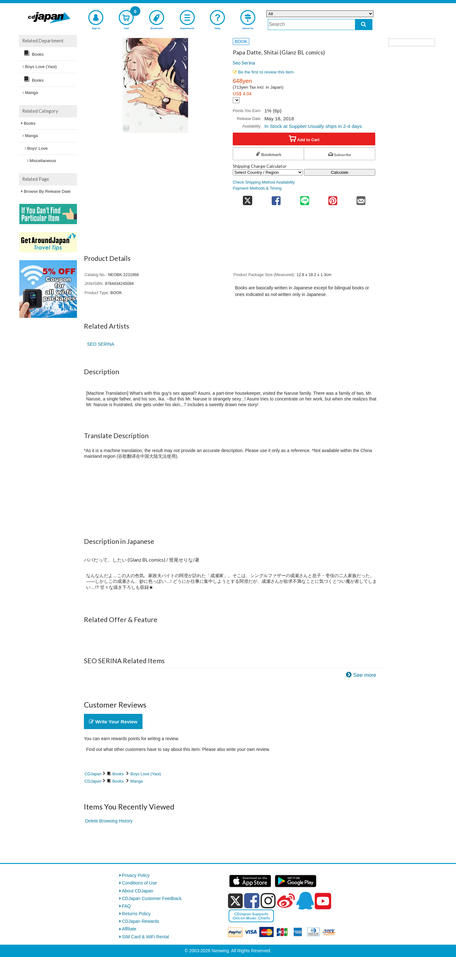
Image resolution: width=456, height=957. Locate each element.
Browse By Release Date (47, 191)
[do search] (363, 24)
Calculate (340, 172)
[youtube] (323, 901)
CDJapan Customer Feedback (151, 898)
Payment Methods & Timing (257, 188)
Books (118, 773)
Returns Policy (136, 913)
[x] (235, 901)
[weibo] (286, 901)
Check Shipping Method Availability (264, 182)
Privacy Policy (135, 875)
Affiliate (129, 928)
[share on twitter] (247, 199)
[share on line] (304, 199)
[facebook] (251, 901)
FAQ (126, 906)
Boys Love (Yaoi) (145, 773)
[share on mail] (361, 199)
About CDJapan (137, 890)
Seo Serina (244, 63)
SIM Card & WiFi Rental (145, 936)
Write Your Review (113, 721)
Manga (136, 781)
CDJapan (93, 773)
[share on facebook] (276, 199)
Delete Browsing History (108, 820)
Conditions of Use (139, 882)
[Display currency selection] (236, 100)
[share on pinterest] (333, 199)
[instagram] (268, 901)
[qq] (305, 901)
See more (364, 675)
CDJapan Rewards (140, 921)
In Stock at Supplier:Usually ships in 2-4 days (313, 126)
